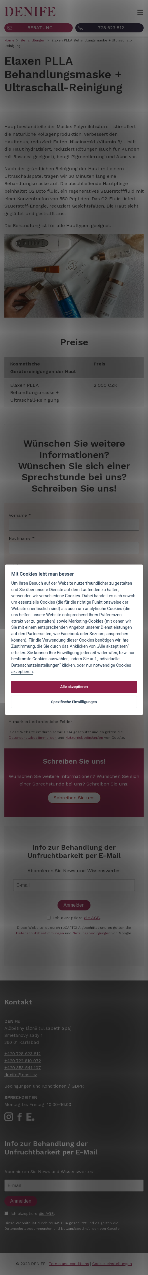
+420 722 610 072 (22, 1060)
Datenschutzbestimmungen (33, 738)
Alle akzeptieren (74, 686)
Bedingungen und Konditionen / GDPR (44, 1086)
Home (9, 40)
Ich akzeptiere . (77, 917)
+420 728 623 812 (22, 1053)
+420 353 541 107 (22, 1067)
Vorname (18, 515)
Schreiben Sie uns (74, 797)
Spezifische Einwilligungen (74, 702)
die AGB (92, 917)
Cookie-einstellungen (112, 1264)
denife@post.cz (20, 1074)
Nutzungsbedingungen (84, 738)
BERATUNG (40, 27)
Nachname (20, 538)
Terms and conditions (69, 1264)
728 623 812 (111, 27)
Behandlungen (33, 40)
